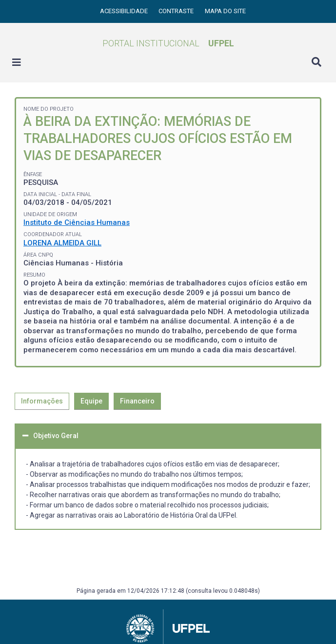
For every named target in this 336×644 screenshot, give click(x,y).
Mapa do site (225, 11)
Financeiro (137, 401)
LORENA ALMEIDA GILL (62, 243)
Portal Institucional (168, 43)
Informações (42, 401)
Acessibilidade (124, 11)
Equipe (91, 401)
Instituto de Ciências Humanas (76, 222)
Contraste (176, 11)
